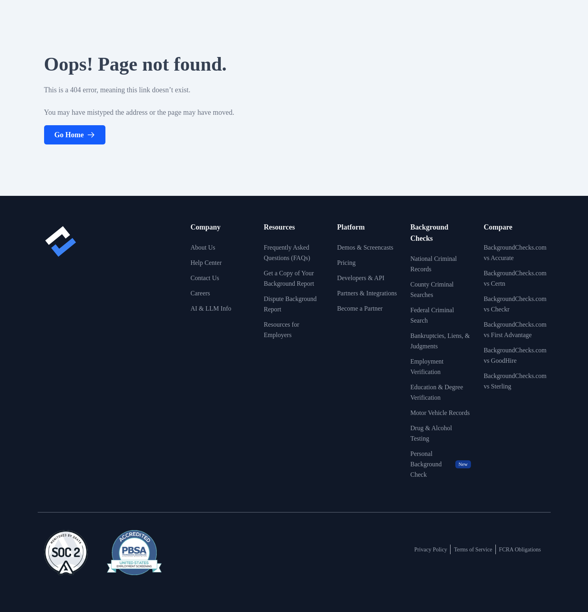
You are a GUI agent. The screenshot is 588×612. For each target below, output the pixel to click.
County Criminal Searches (432, 289)
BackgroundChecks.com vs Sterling (515, 381)
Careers (200, 293)
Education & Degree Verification (436, 392)
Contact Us (204, 277)
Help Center (206, 262)
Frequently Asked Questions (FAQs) (287, 252)
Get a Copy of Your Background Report (289, 278)
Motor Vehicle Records (440, 412)
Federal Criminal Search (432, 315)
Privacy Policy (430, 550)
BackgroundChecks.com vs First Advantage (515, 329)
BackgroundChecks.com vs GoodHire (515, 355)
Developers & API (360, 277)
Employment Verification (427, 366)
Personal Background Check (440, 464)
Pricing (346, 262)
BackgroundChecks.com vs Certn (515, 278)
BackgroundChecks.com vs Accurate (515, 252)
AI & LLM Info (210, 308)
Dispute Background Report (290, 304)
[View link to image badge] (66, 552)
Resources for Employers (281, 329)
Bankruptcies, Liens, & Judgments (440, 341)
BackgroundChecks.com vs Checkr (515, 304)
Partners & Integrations (367, 293)
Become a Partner (360, 308)
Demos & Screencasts (365, 247)
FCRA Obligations (520, 550)
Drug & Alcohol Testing (431, 433)
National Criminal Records (433, 263)
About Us (202, 247)
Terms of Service (473, 550)
